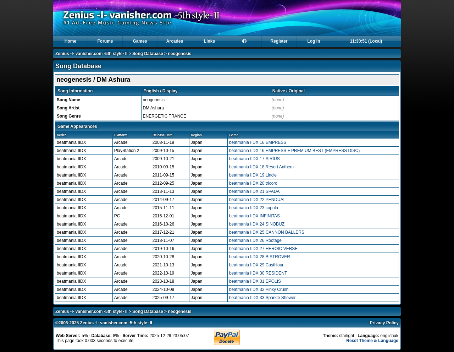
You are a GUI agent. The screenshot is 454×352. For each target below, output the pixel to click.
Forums (105, 41)
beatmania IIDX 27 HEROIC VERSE (263, 248)
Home (70, 41)
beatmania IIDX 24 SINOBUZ (256, 224)
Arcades (174, 41)
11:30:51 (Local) (366, 41)
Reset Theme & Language (372, 340)
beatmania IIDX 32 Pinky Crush (258, 289)
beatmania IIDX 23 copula (253, 207)
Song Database (147, 53)
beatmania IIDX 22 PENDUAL (257, 199)
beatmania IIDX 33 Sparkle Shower (262, 297)
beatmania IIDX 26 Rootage (255, 240)
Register (278, 41)
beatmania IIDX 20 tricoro (253, 183)
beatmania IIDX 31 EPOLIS (255, 281)
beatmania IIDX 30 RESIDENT (258, 273)
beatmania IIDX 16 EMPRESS (257, 142)
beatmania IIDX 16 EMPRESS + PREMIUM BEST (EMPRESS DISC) (294, 150)
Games (140, 41)
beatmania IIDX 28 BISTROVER (259, 256)
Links (209, 41)
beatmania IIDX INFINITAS (254, 215)
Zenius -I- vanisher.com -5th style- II (91, 53)
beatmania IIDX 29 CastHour (256, 264)
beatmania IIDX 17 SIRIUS (254, 158)
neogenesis (179, 53)
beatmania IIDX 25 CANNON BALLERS (266, 232)
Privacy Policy (384, 322)
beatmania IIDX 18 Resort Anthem (261, 166)
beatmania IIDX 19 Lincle (253, 175)
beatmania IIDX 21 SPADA (254, 191)
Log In (314, 41)
